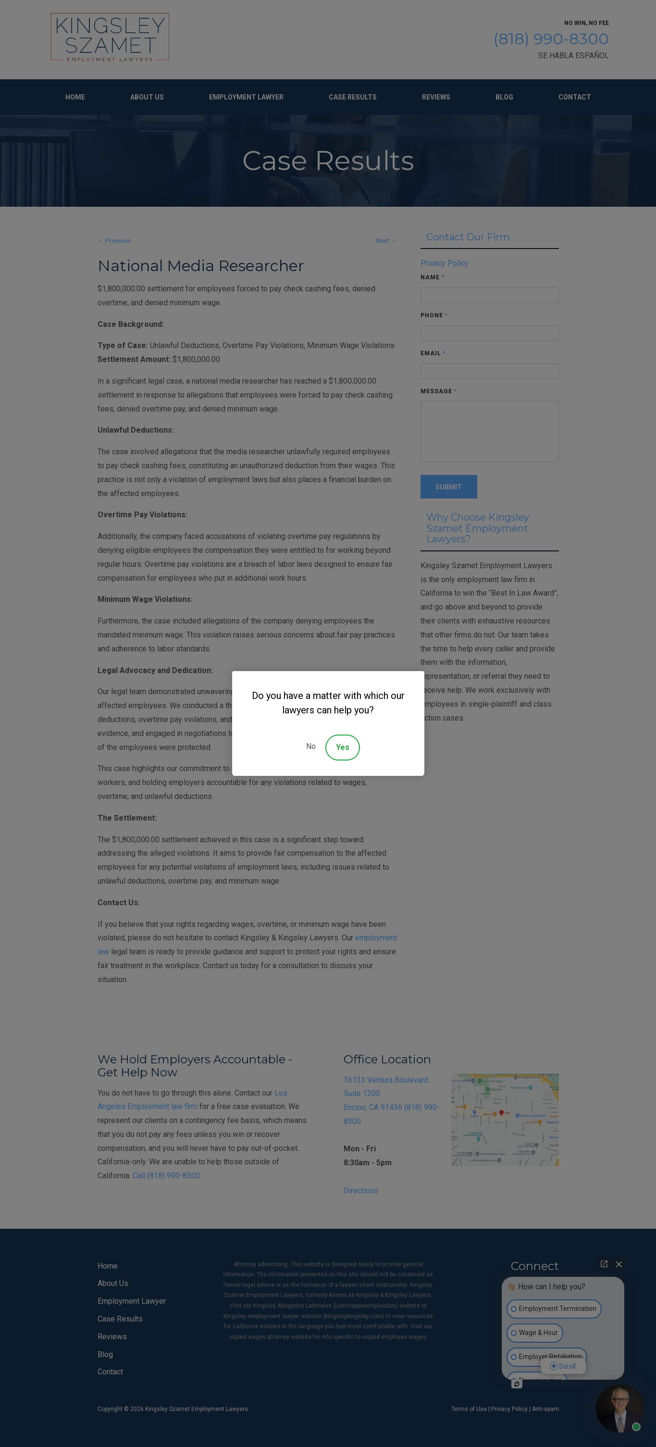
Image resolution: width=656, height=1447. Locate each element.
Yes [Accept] (342, 747)
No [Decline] (311, 746)
